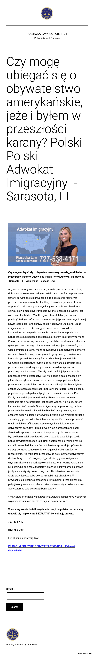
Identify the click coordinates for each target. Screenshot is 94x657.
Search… (10, 589)
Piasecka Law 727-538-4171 (47, 34)
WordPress (32, 644)
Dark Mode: (85, 653)
